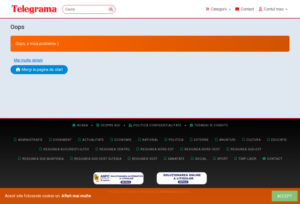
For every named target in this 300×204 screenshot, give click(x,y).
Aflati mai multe (76, 196)
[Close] (285, 196)
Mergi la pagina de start (39, 69)
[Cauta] (89, 9)
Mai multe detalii (28, 60)
